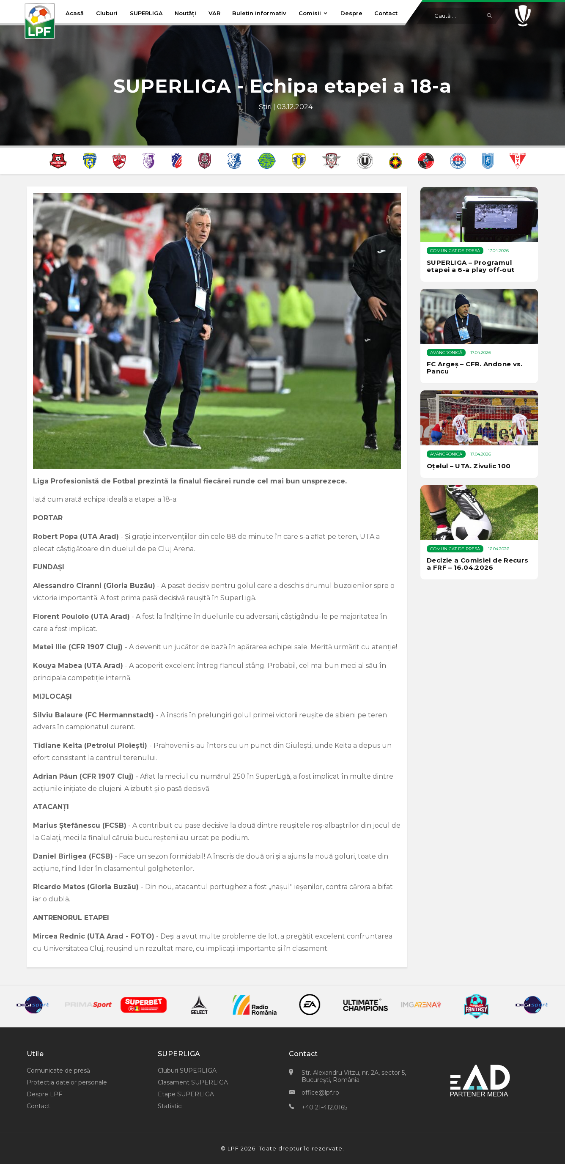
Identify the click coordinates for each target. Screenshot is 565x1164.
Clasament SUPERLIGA (193, 1082)
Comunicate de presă (58, 1070)
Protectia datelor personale (67, 1082)
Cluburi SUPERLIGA (187, 1070)
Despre (351, 13)
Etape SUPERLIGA (186, 1094)
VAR (214, 13)
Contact (386, 13)
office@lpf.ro (320, 1092)
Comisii (313, 13)
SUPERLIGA (146, 13)
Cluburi (107, 13)
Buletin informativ (259, 13)
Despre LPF (44, 1094)
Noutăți (185, 13)
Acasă (75, 13)
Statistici (170, 1106)
